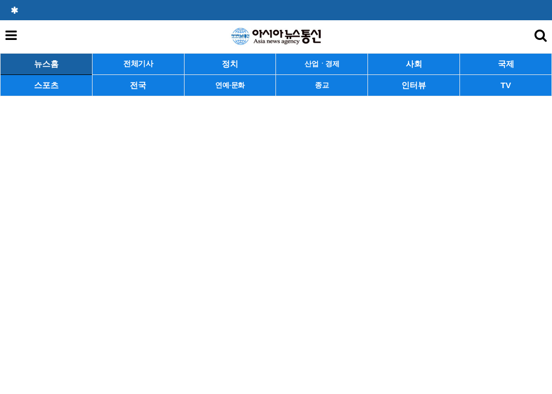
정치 (230, 63)
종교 (322, 85)
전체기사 (138, 64)
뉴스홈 (46, 63)
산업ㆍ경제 (322, 64)
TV (506, 85)
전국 (138, 85)
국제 (506, 63)
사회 (414, 63)
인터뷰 (413, 85)
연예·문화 (230, 85)
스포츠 (46, 85)
